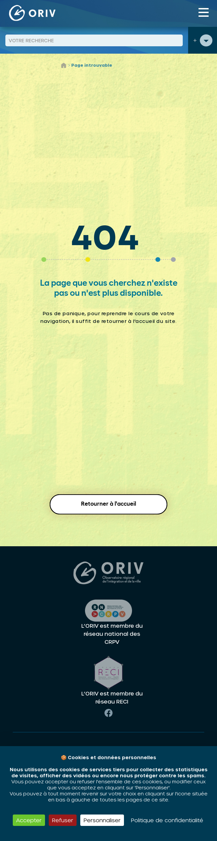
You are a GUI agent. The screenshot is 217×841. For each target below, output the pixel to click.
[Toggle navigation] (204, 12)
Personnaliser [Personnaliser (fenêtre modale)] (102, 820)
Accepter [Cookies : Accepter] (29, 820)
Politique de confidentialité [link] (167, 820)
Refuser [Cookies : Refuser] (62, 820)
